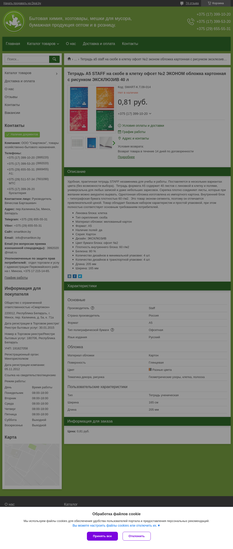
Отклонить (137, 536)
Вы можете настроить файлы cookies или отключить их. (114, 525)
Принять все (102, 536)
